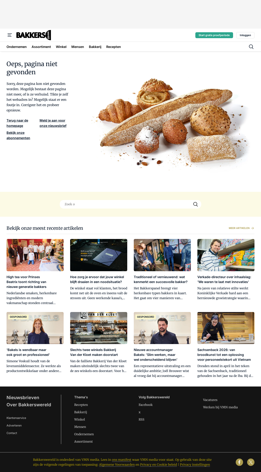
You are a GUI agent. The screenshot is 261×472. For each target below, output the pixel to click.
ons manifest (121, 460)
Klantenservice (16, 418)
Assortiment (83, 441)
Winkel (79, 419)
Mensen (80, 427)
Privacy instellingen (195, 464)
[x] (250, 462)
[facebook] (239, 462)
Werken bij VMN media (220, 407)
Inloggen (245, 35)
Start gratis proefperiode (214, 35)
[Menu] (10, 35)
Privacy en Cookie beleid (158, 464)
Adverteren (14, 425)
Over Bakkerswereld (29, 404)
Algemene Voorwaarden (117, 464)
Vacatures (210, 400)
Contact (12, 433)
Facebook (146, 405)
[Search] (195, 204)
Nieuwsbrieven (23, 397)
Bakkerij (80, 412)
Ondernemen (84, 434)
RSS (141, 419)
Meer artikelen (241, 228)
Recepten (81, 405)
